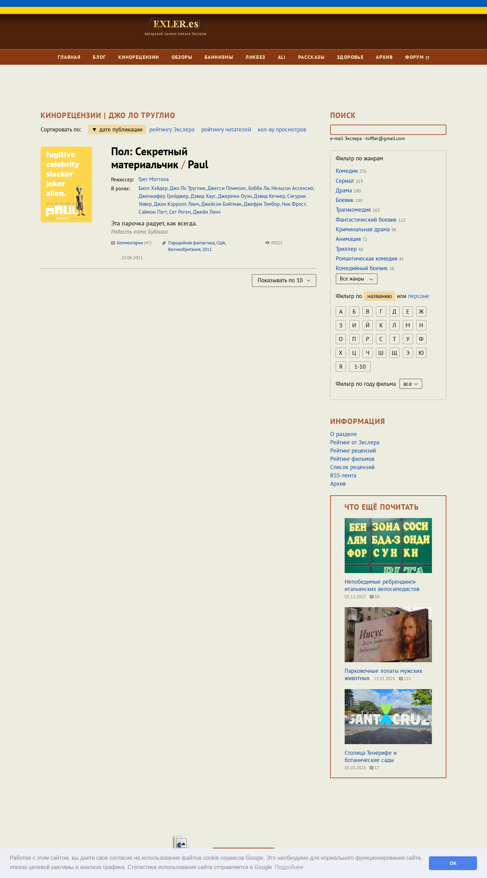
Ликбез (255, 57)
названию (379, 296)
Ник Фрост (293, 204)
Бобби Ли (258, 188)
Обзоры (182, 57)
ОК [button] (453, 863)
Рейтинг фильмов (352, 459)
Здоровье (350, 57)
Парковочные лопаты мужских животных (383, 674)
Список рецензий (352, 467)
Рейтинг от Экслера (354, 442)
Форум (417, 57)
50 (374, 597)
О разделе (343, 434)
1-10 (360, 366)
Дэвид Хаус (203, 196)
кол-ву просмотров (282, 129)
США (220, 243)
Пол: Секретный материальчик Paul (159, 157)
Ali (282, 57)
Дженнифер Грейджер (163, 196)
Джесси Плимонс (226, 188)
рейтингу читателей (226, 129)
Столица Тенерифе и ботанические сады (371, 756)
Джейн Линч (206, 212)
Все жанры (357, 278)
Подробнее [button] (289, 867)
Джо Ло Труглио (187, 188)
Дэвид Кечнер (269, 196)
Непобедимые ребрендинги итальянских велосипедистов (382, 585)
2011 (207, 249)
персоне (418, 296)
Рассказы (311, 57)
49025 (274, 243)
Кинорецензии (138, 57)
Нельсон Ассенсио (292, 188)
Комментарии (131, 243)
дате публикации (120, 129)
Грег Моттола (154, 179)
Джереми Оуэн (235, 196)
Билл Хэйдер (153, 188)
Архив (384, 57)
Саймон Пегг (153, 212)
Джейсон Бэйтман (221, 204)
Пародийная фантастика (191, 243)
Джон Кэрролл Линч (176, 204)
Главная (69, 57)
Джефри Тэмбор (262, 204)
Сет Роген (180, 212)
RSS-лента (343, 475)
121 (405, 678)
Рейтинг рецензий (353, 450)
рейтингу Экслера (171, 129)
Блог (99, 57)
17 (374, 768)
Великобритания (184, 249)
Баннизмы (219, 57)
